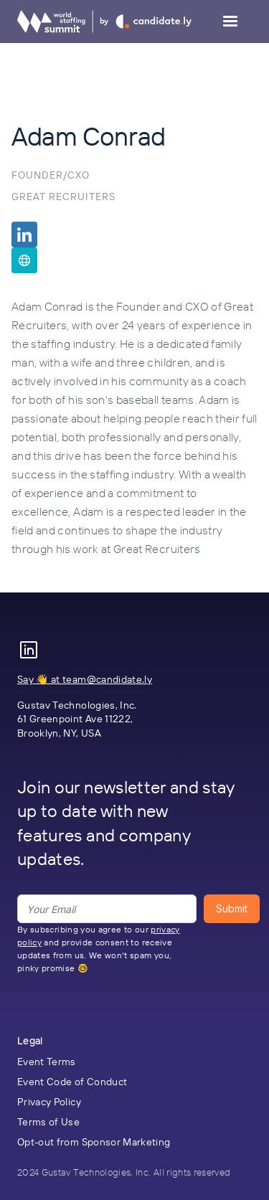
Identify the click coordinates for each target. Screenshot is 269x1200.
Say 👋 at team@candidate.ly (84, 679)
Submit (231, 908)
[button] (230, 21)
